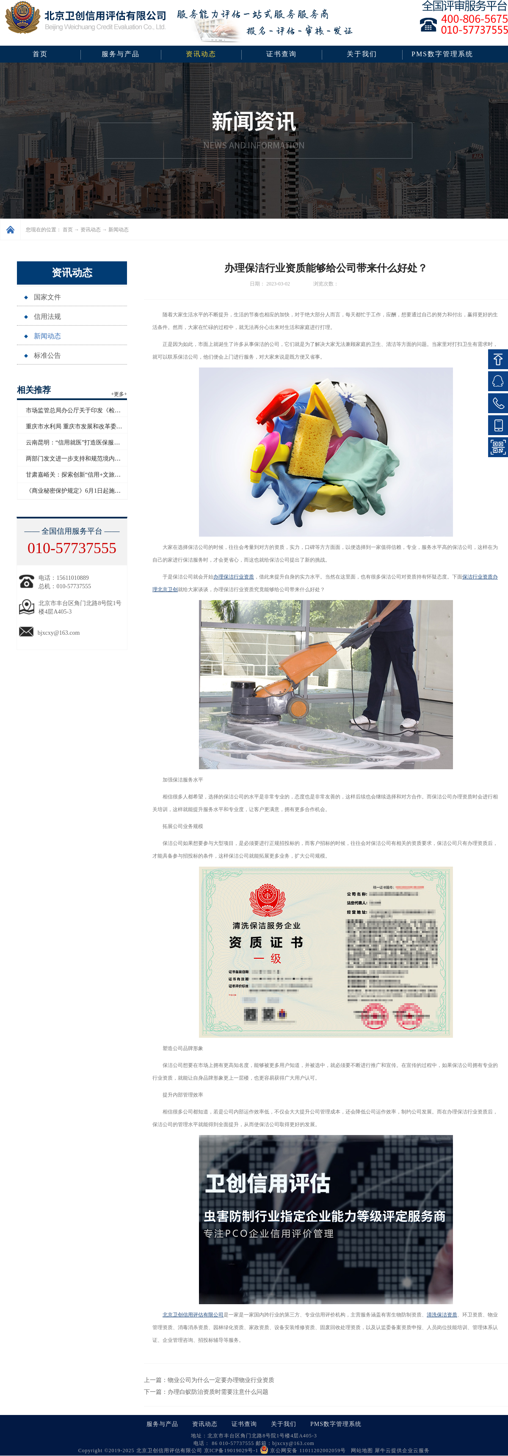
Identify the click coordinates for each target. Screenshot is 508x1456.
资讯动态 (90, 230)
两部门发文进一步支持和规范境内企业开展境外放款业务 (100, 458)
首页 (40, 54)
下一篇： (206, 1392)
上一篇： (209, 1380)
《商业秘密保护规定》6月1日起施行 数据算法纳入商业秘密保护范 (112, 491)
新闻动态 (118, 230)
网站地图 (360, 1450)
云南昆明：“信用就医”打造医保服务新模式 (82, 442)
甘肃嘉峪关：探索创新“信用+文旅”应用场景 (83, 475)
